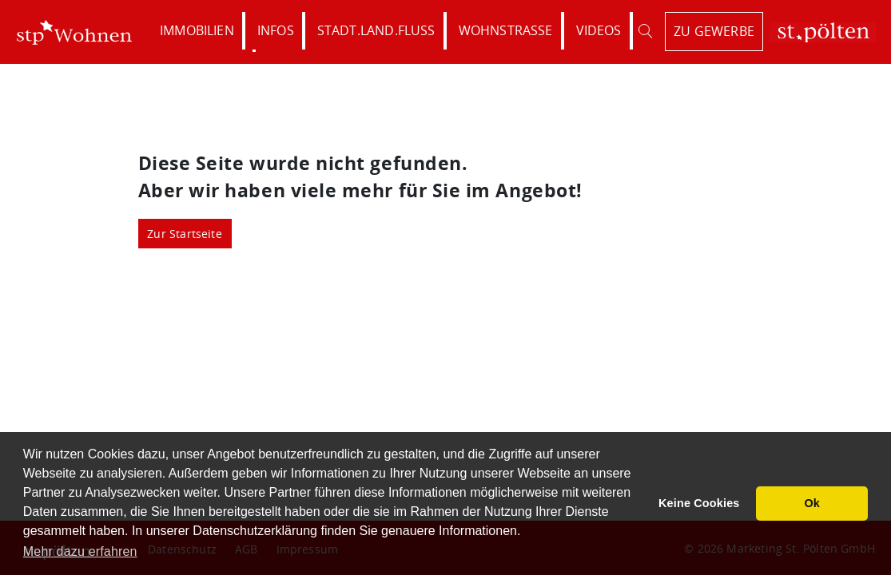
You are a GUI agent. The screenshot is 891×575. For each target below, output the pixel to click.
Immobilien (197, 30)
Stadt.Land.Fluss (376, 30)
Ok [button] (812, 503)
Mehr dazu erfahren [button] (80, 551)
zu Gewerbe (714, 31)
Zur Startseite (184, 233)
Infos (275, 30)
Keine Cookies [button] (699, 503)
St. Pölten (822, 32)
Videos (599, 30)
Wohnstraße (506, 30)
